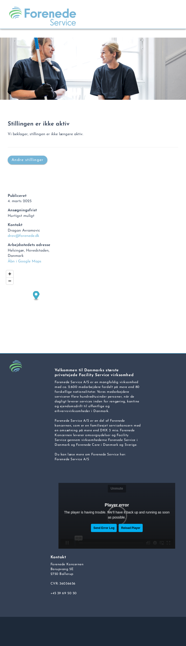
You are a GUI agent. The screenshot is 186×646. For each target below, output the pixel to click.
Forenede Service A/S (72, 459)
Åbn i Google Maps (24, 261)
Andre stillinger (28, 160)
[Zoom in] (9, 273)
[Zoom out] (9, 280)
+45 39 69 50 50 (64, 593)
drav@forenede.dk (23, 236)
